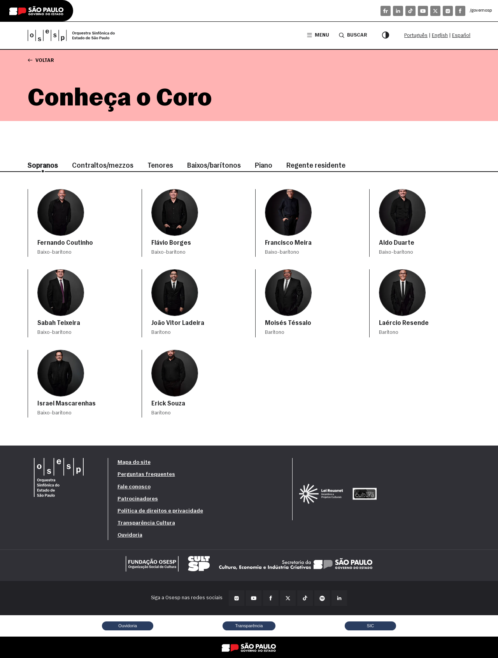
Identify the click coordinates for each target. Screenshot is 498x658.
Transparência (249, 625)
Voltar (41, 60)
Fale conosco (134, 487)
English (440, 35)
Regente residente (315, 166)
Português (416, 35)
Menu (318, 35)
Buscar (352, 35)
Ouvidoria (129, 535)
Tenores (160, 166)
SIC (370, 625)
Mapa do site (134, 462)
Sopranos (43, 166)
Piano (263, 166)
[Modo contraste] (385, 35)
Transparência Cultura (146, 523)
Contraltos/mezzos (102, 166)
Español (461, 35)
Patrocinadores (137, 499)
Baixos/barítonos (214, 166)
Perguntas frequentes (146, 474)
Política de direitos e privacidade (160, 511)
